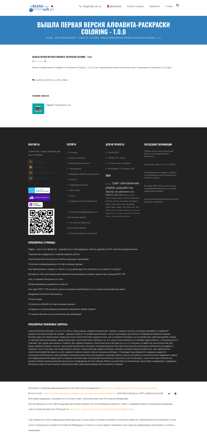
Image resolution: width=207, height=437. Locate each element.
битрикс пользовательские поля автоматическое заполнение (118, 346)
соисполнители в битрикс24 (157, 358)
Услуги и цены (35, 299)
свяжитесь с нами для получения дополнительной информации (101, 409)
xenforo (107, 210)
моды (123, 204)
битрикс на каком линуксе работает (133, 349)
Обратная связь (42, 178)
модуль (114, 198)
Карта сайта (74, 190)
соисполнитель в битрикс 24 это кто (47, 331)
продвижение (122, 191)
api (116, 213)
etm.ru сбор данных (76, 331)
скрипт (119, 204)
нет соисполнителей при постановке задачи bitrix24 (133, 340)
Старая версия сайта (78, 185)
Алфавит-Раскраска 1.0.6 (58, 105)
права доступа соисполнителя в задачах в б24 (83, 337)
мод (116, 195)
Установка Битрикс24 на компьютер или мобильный (54, 314)
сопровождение (126, 216)
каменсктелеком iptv (97, 331)
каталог (113, 204)
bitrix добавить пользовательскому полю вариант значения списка (88, 355)
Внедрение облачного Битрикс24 (84, 174)
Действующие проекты (79, 163)
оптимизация (114, 216)
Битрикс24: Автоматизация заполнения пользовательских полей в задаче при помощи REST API (76, 274)
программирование (132, 198)
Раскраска (49, 80)
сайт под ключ (136, 213)
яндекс (119, 207)
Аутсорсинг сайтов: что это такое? (160, 164)
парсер (109, 191)
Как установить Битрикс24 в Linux (45, 279)
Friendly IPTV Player (116, 158)
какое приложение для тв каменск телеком (101, 364)
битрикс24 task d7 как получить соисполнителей (53, 364)
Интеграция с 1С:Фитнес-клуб (121, 169)
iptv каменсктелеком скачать (75, 352)
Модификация (127, 210)
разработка (124, 187)
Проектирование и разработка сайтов (48, 284)
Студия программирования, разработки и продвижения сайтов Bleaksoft (79, 393)
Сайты (124, 207)
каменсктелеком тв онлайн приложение (86, 334)
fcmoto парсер (95, 361)
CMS (114, 213)
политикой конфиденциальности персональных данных (129, 388)
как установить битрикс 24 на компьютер (129, 337)
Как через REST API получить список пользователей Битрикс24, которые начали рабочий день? (160, 188)
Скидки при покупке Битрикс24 (83, 201)
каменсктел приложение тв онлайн (46, 334)
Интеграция (124, 201)
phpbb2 (119, 216)
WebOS (64, 80)
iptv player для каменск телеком (54, 343)
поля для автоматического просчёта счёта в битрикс (115, 358)
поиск (137, 207)
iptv (133, 207)
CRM (132, 210)
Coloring (39, 80)
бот (126, 195)
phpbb (110, 188)
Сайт (115, 183)
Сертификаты (75, 169)
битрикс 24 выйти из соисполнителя (150, 343)
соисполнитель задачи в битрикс (97, 349)
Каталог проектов (77, 158)
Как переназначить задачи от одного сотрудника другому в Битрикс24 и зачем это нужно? (160, 175)
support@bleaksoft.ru (44, 172)
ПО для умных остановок (119, 163)
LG (124, 198)
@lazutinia (114, 6)
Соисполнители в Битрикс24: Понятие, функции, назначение (161, 200)
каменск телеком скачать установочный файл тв (133, 331)
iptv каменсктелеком (82, 343)
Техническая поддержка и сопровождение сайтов (54, 254)
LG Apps (58, 80)
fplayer (129, 207)
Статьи (72, 196)
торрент (113, 207)
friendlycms (108, 184)
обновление (129, 183)
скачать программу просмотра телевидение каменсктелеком (139, 334)
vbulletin (113, 210)
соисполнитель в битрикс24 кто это (112, 343)
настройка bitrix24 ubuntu (67, 349)
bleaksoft (164, 331)
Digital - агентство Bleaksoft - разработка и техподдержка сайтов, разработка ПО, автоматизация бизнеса (83, 249)
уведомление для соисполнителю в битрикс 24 (81, 340)
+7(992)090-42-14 (90, 6)
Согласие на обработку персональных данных (51, 304)
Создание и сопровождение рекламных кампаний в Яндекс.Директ (62, 309)
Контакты (73, 152)
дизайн (107, 204)
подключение (108, 213)
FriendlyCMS (113, 152)
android (120, 213)
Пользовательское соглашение (83, 233)
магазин (116, 201)
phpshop (109, 195)
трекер (107, 207)
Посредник (137, 210)
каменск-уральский (127, 213)
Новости (73, 179)
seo (132, 191)
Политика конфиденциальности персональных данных (55, 264)
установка (107, 216)
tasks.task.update (160, 337)
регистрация (133, 201)
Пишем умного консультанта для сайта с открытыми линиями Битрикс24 (158, 153)
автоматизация (119, 210)
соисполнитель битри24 (73, 346)
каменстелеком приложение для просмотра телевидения (57, 361)
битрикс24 (108, 201)
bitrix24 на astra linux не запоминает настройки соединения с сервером (140, 361)
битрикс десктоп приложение (43, 337)
